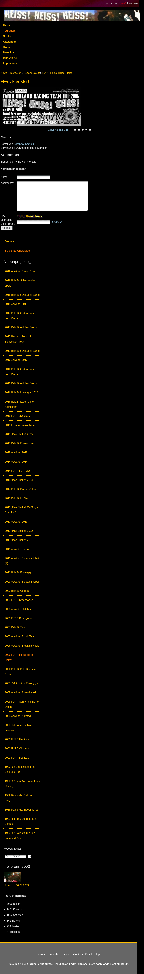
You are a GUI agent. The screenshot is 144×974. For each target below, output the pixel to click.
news (66, 954)
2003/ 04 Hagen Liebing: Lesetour (19, 728)
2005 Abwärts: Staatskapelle (21, 692)
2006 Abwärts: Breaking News (22, 645)
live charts (132, 3)
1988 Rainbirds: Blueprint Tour (22, 809)
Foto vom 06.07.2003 (16, 885)
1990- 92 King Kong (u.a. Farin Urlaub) (22, 784)
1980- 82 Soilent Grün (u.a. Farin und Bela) (20, 836)
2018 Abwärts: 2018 (16, 304)
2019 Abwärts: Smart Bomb (20, 271)
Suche (7, 36)
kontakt (54, 954)
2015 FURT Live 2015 (17, 416)
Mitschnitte (10, 58)
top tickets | (112, 3)
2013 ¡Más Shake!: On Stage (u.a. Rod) (21, 510)
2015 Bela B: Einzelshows (20, 443)
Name (4, 177)
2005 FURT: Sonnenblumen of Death (22, 704)
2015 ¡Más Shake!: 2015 (19, 434)
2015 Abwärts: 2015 (16, 452)
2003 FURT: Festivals (17, 739)
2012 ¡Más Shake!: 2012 (19, 530)
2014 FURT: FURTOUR (18, 470)
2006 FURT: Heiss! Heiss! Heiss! (19, 657)
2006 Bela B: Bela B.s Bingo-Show (21, 672)
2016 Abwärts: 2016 (16, 360)
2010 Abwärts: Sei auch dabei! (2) (22, 561)
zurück (41, 954)
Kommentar (7, 183)
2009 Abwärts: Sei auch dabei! (22, 581)
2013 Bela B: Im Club (17, 498)
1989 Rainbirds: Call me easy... (18, 798)
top (98, 954)
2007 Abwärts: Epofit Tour (19, 636)
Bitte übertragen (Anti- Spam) (8, 220)
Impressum (10, 63)
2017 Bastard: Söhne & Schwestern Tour (18, 339)
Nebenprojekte (31, 73)
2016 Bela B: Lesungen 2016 (21, 392)
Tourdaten (9, 30)
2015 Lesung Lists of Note (20, 425)
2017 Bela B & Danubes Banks (22, 350)
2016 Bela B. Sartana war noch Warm (19, 372)
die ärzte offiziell (82, 954)
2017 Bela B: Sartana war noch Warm (19, 316)
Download (9, 52)
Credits (7, 47)
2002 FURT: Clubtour (17, 748)
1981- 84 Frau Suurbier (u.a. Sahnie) (21, 821)
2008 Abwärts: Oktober (18, 609)
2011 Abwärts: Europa (17, 549)
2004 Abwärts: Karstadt (18, 716)
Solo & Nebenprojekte (17, 250)
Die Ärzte (10, 241)
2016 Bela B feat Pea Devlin (21, 383)
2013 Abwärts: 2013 (16, 521)
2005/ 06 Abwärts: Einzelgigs (21, 683)
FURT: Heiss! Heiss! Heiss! (57, 73)
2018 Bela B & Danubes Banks (22, 294)
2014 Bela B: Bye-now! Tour (21, 489)
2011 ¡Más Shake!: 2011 (19, 540)
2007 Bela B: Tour (15, 627)
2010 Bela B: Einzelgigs (18, 572)
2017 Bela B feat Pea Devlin (21, 327)
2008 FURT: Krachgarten (19, 618)
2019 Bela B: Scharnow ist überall (20, 283)
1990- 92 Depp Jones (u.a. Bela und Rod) (20, 769)
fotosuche (12, 849)
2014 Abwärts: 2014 (16, 461)
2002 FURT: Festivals (17, 757)
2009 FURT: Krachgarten (19, 600)
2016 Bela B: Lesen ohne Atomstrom (19, 404)
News (6, 25)
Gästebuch (10, 41)
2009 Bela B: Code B (17, 590)
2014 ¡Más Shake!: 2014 (19, 480)
